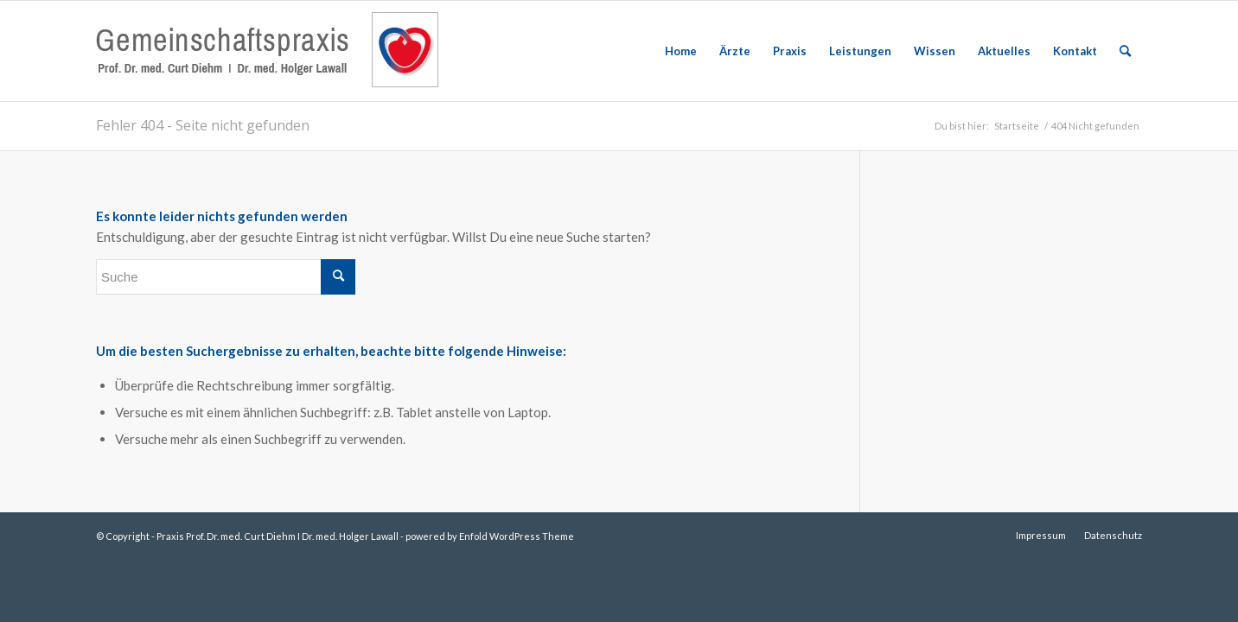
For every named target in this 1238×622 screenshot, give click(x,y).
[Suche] (1125, 51)
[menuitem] (681, 51)
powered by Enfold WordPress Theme (489, 536)
